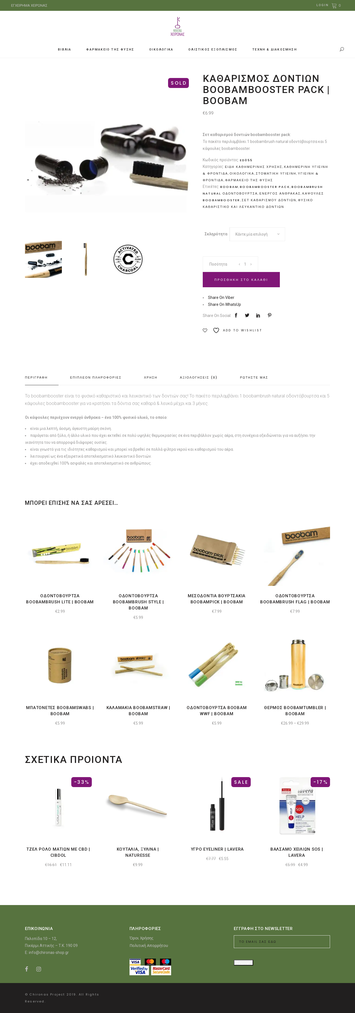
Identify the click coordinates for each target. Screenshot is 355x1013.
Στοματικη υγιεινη (276, 173)
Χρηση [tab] (150, 377)
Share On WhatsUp (224, 304)
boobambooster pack (265, 187)
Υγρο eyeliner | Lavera (217, 849)
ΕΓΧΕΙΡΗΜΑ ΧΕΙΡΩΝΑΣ (29, 5)
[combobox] (257, 234)
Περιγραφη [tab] (36, 377)
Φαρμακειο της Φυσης (249, 180)
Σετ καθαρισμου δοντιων (269, 200)
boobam (229, 187)
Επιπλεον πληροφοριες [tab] (95, 377)
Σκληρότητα (216, 234)
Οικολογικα (242, 173)
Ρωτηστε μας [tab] (254, 377)
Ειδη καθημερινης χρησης (253, 167)
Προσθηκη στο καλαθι (241, 280)
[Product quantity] (245, 264)
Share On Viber (221, 297)
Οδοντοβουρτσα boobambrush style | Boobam (138, 602)
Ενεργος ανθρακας (280, 193)
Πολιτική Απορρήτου (149, 945)
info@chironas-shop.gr (49, 952)
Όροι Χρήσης (141, 938)
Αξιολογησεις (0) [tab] (199, 377)
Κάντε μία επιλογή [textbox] (251, 234)
